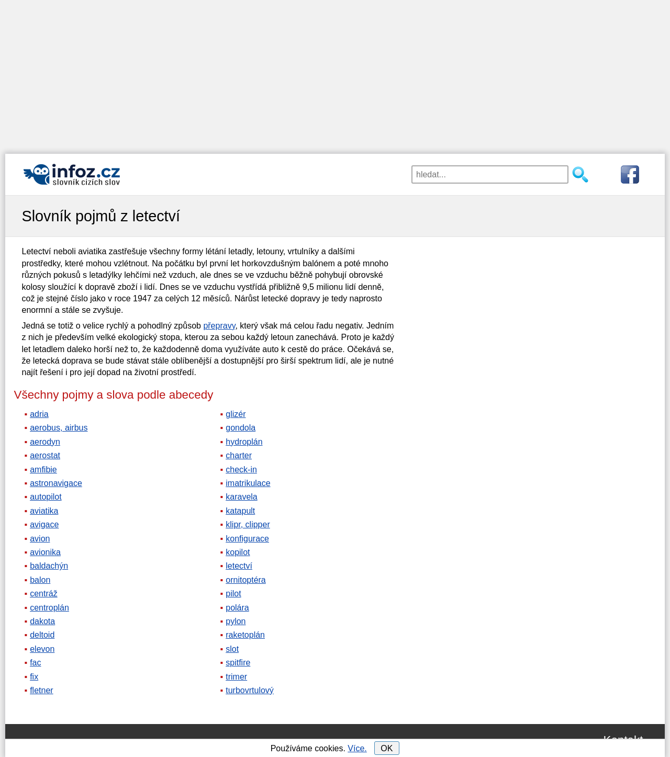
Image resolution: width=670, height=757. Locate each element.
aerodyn (45, 441)
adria (39, 414)
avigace (44, 524)
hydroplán (244, 441)
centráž (43, 593)
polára (237, 607)
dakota (42, 621)
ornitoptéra (246, 579)
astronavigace (56, 483)
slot (232, 649)
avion (40, 538)
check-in (241, 469)
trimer (236, 676)
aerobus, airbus (58, 427)
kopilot (238, 552)
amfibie (43, 469)
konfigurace (247, 538)
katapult (240, 510)
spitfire (238, 662)
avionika (45, 552)
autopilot (46, 496)
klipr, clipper (248, 524)
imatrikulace (248, 483)
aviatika (44, 510)
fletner (41, 690)
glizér (235, 414)
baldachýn (49, 565)
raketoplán (245, 634)
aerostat (45, 455)
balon (40, 579)
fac (35, 662)
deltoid (42, 634)
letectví (239, 565)
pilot (233, 593)
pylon (235, 621)
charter (239, 455)
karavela (241, 496)
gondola (240, 427)
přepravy (219, 325)
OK (387, 748)
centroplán (49, 607)
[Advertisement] (335, 73)
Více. (357, 748)
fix (34, 676)
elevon (42, 649)
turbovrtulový (250, 690)
